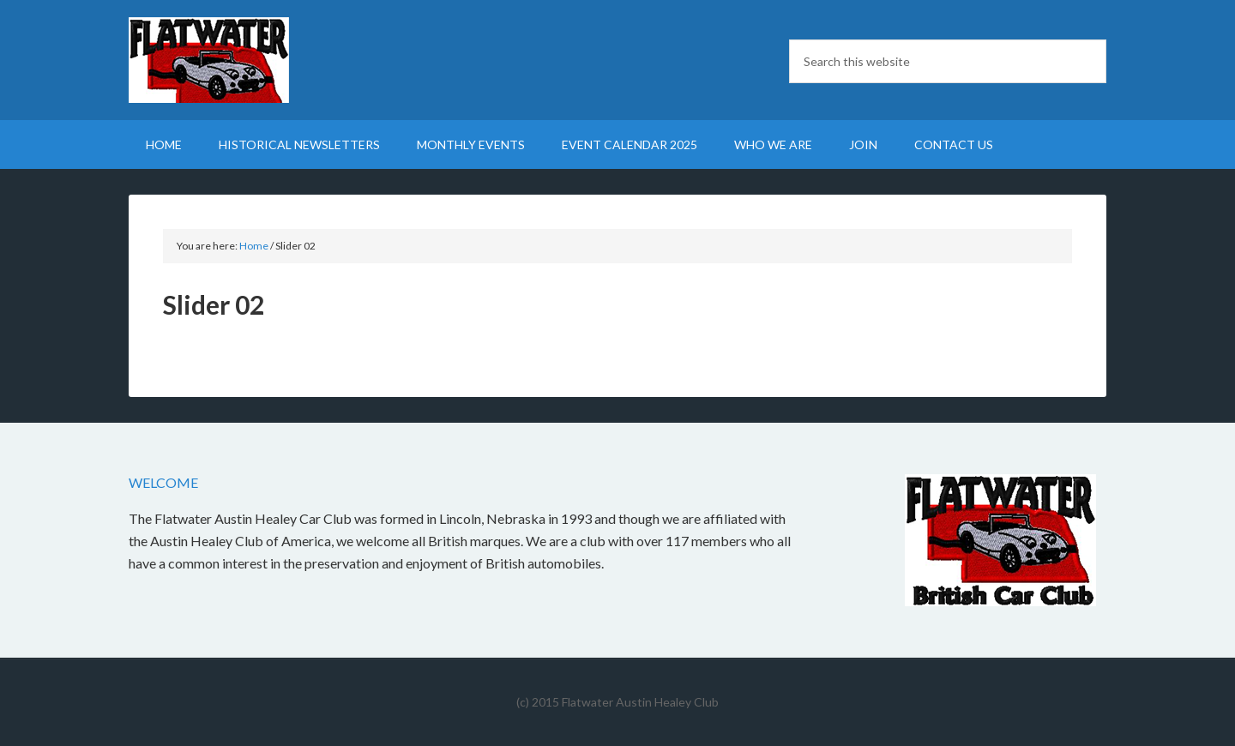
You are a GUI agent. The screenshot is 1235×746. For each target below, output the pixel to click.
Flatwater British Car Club (274, 60)
